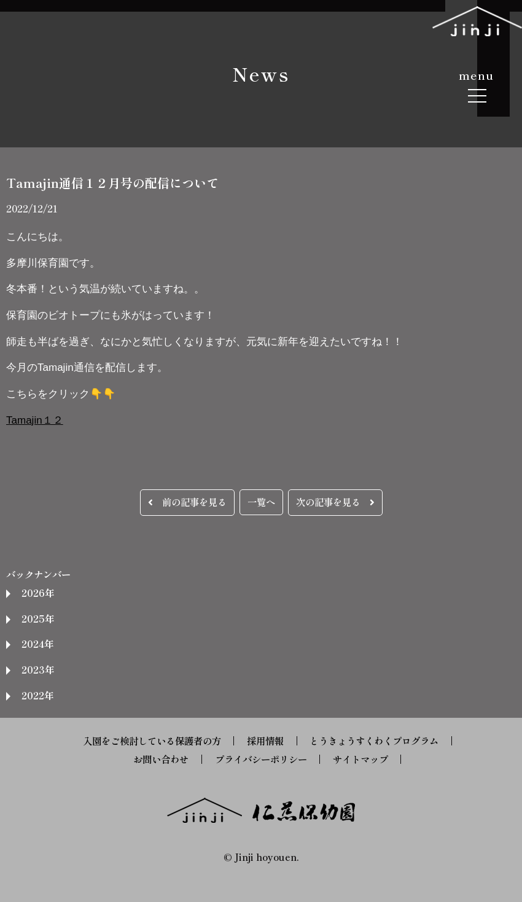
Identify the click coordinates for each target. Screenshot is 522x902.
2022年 (37, 695)
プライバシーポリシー (261, 759)
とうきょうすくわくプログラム (374, 740)
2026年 (37, 592)
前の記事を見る (187, 501)
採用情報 (265, 740)
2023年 (37, 669)
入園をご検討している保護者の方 (152, 740)
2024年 (37, 643)
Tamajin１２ (34, 420)
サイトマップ (360, 759)
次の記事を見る (335, 501)
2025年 (37, 618)
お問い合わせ (161, 759)
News (261, 73)
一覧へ (261, 501)
